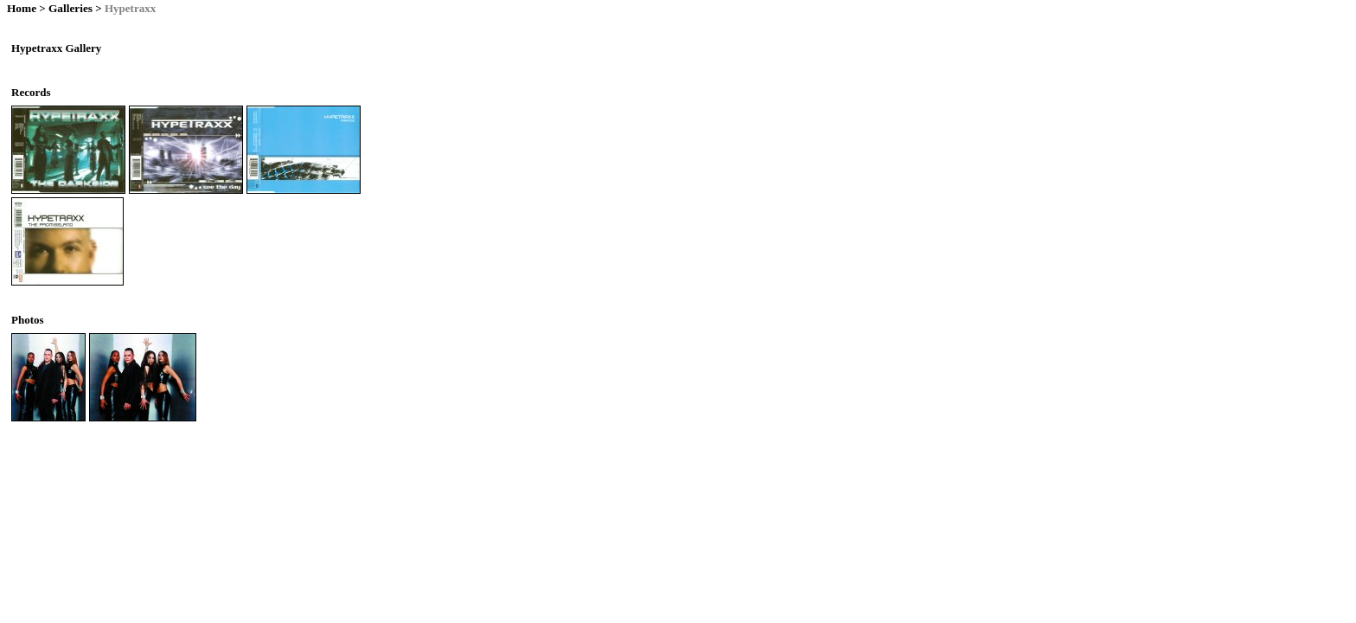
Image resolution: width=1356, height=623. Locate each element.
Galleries (70, 8)
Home (21, 8)
